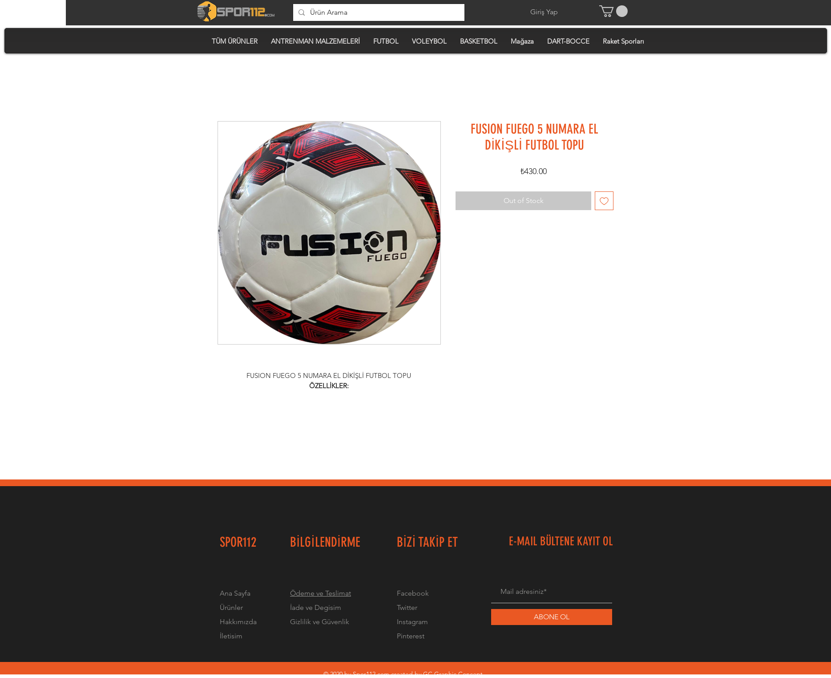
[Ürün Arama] (378, 12)
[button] (613, 11)
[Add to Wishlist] (604, 200)
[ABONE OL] (551, 617)
